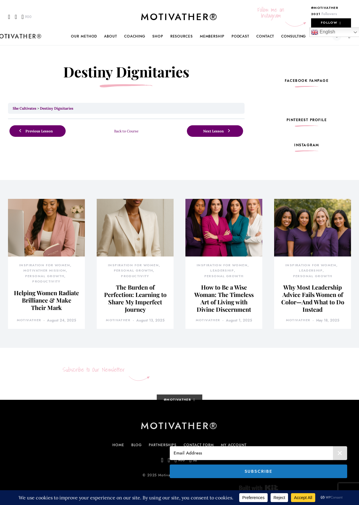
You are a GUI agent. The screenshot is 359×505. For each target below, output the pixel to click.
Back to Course (126, 131)
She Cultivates (24, 108)
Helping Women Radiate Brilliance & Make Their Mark (46, 300)
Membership (212, 36)
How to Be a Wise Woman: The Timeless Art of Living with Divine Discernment (224, 298)
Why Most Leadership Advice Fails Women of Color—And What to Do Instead (312, 298)
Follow (329, 22)
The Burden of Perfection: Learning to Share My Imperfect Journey (135, 298)
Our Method (84, 36)
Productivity (46, 281)
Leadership (222, 270)
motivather (29, 320)
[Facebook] (9, 17)
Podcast (240, 36)
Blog (136, 445)
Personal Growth (44, 276)
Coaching (134, 36)
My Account (234, 445)
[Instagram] (16, 17)
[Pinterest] (27, 17)
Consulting (293, 36)
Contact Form (199, 445)
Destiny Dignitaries (56, 108)
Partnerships (163, 445)
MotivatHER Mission (44, 270)
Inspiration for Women (44, 265)
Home (118, 445)
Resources (181, 36)
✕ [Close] (340, 453)
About (110, 36)
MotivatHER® (179, 16)
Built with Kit (258, 488)
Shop (157, 36)
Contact (265, 36)
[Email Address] (258, 453)
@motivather (324, 8)
